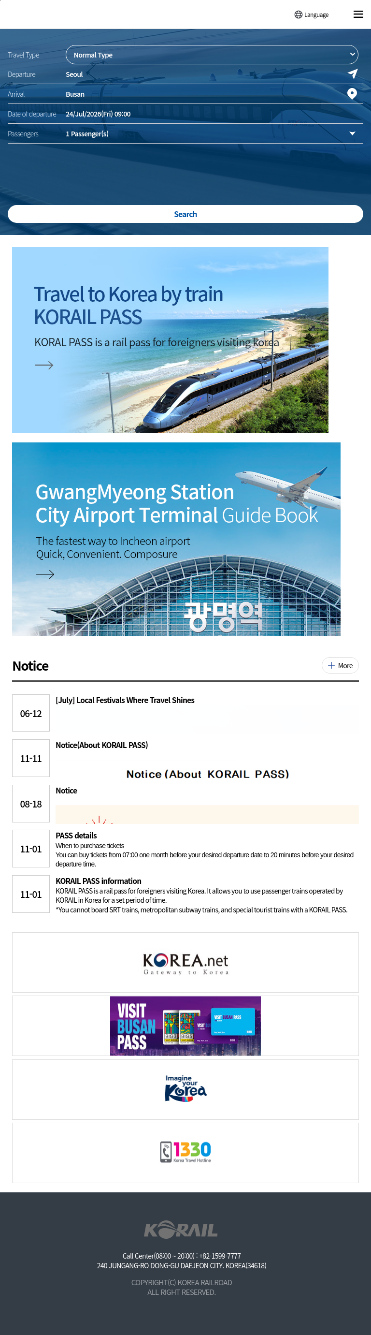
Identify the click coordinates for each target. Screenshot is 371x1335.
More (345, 665)
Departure (21, 74)
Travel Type (23, 54)
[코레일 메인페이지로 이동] (44, 13)
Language (316, 14)
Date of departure (32, 113)
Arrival (16, 94)
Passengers (23, 133)
